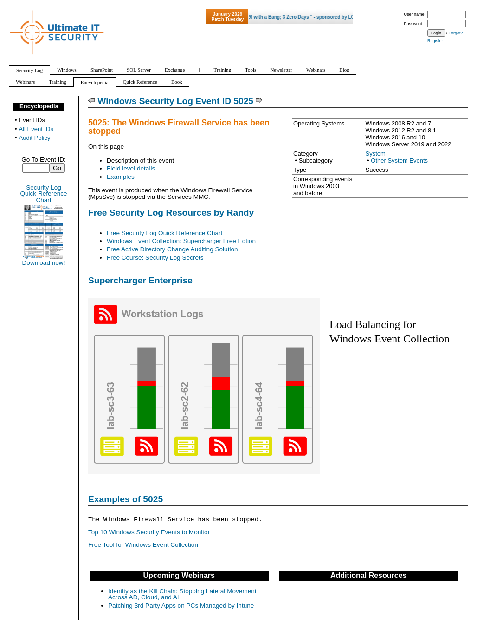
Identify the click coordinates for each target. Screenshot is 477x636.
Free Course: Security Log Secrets (155, 257)
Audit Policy (35, 137)
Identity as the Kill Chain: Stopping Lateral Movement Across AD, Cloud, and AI (182, 594)
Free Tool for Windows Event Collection (143, 544)
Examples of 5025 (125, 499)
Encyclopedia (38, 106)
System (375, 153)
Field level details (131, 168)
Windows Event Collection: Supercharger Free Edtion (181, 240)
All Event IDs (36, 128)
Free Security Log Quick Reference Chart (164, 232)
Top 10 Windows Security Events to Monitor (149, 532)
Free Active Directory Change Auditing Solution (172, 249)
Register (435, 41)
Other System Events (399, 160)
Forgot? (456, 33)
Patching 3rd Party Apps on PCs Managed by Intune (181, 605)
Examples (121, 176)
